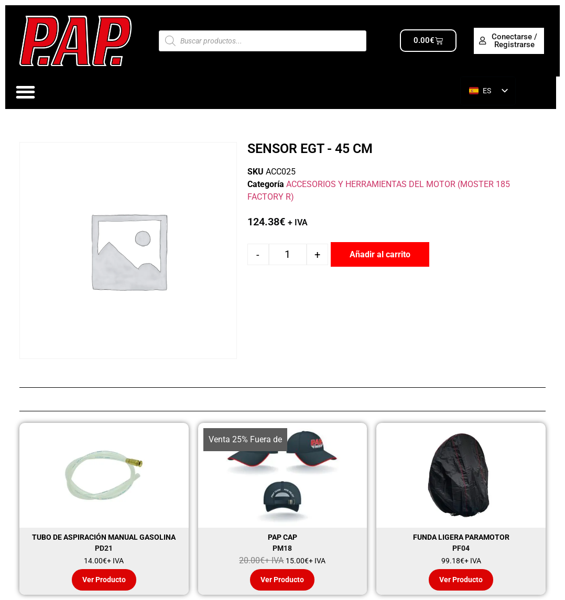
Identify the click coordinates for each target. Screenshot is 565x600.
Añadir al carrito (380, 254)
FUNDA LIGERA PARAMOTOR (461, 537)
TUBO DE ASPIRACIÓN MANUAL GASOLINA (104, 537)
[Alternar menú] (25, 92)
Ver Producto (104, 579)
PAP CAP (282, 537)
